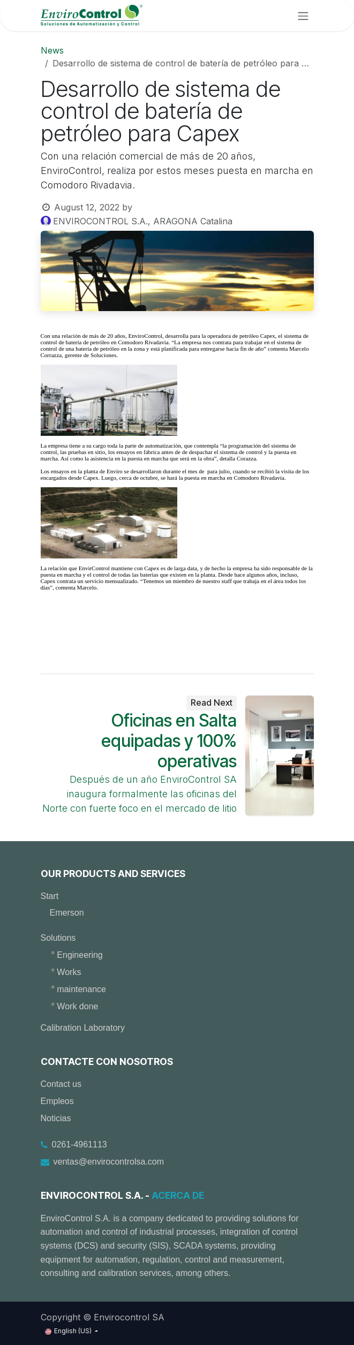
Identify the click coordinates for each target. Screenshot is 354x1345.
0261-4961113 (79, 1144)
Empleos (57, 1101)
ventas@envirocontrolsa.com (109, 1161)
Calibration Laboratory (83, 1027)
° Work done (75, 1006)
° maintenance (78, 989)
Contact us (61, 1084)
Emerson (67, 912)
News (52, 50)
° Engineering (77, 954)
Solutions (58, 937)
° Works (66, 972)
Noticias (56, 1118)
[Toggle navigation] (303, 15)
